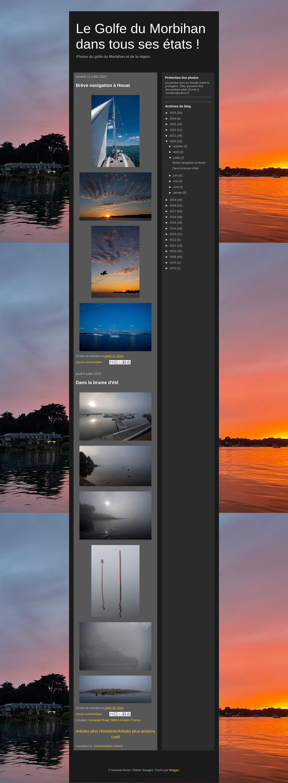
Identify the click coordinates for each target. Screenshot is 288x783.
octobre (178, 146)
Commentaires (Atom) (108, 746)
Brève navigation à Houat (103, 85)
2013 (173, 234)
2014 (173, 228)
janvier (178, 192)
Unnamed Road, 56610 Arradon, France (114, 720)
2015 (173, 222)
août (176, 152)
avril (176, 187)
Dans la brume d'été (97, 382)
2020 (173, 141)
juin (176, 175)
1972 (173, 268)
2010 (173, 251)
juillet (177, 157)
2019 (173, 199)
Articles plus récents (94, 731)
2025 (173, 112)
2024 (173, 118)
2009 (173, 256)
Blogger (174, 770)
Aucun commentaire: (90, 362)
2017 (173, 211)
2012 (173, 239)
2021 (173, 135)
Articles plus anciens (136, 731)
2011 (173, 245)
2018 (173, 205)
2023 (173, 124)
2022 (173, 129)
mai (176, 181)
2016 (173, 217)
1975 (173, 262)
